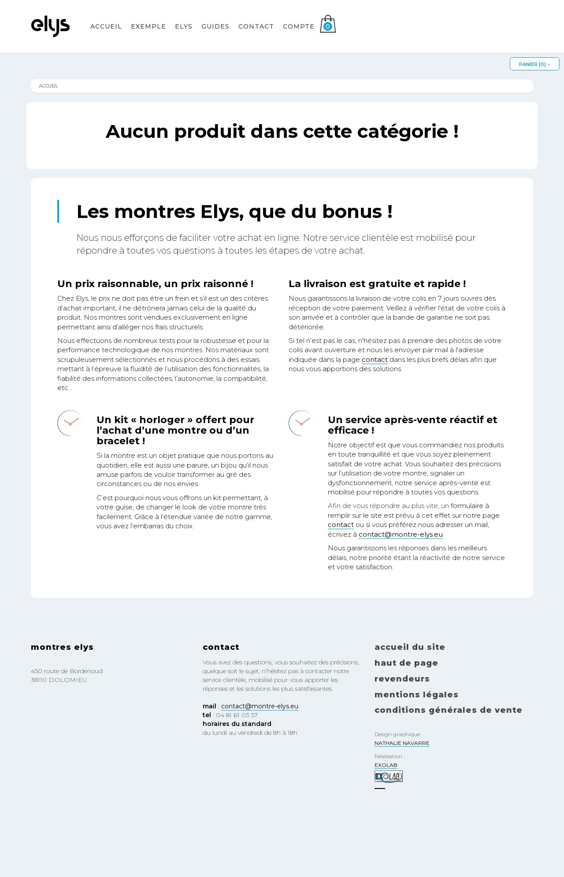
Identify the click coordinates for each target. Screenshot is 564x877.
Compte (299, 37)
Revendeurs (402, 679)
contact (375, 359)
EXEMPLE (148, 37)
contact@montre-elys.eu (401, 534)
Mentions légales (417, 695)
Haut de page (406, 663)
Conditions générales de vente (449, 710)
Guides (215, 37)
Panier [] (534, 64)
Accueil (106, 37)
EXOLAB (386, 765)
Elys (184, 37)
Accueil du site (410, 647)
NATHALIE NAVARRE (402, 743)
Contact (256, 37)
